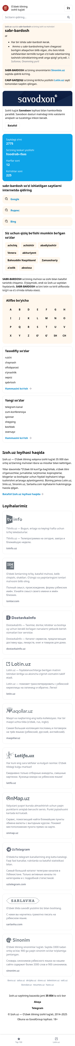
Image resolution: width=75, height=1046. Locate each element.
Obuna (21, 1019)
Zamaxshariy (50, 260)
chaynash (10, 362)
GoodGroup (36, 1019)
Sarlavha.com (34, 484)
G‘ (46, 335)
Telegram (37, 1008)
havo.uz (50, 984)
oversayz (10, 432)
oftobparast (12, 367)
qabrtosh (10, 382)
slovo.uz (42, 980)
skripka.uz (31, 980)
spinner (9, 417)
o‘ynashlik (11, 372)
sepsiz (8, 377)
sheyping (10, 422)
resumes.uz (39, 984)
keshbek (10, 427)
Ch (64, 335)
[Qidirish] (69, 17)
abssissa (26, 267)
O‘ (37, 335)
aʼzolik (11, 267)
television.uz (53, 980)
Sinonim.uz (58, 70)
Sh (55, 335)
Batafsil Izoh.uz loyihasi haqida (23, 494)
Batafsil (12, 125)
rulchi (8, 357)
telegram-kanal (14, 407)
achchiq (12, 245)
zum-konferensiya (15, 412)
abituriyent (29, 253)
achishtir (28, 245)
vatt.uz (64, 980)
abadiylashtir (48, 245)
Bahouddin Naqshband (22, 260)
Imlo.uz (6, 484)
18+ (55, 1019)
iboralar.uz (26, 984)
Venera (12, 253)
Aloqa (37, 1002)
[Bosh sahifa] (20, 8)
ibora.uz (11, 980)
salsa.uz (21, 980)
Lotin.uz (59, 80)
